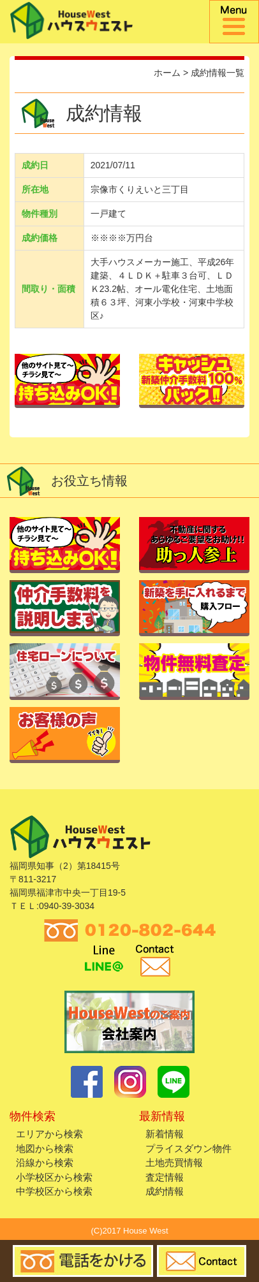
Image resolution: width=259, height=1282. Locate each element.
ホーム (167, 73)
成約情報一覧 (217, 73)
